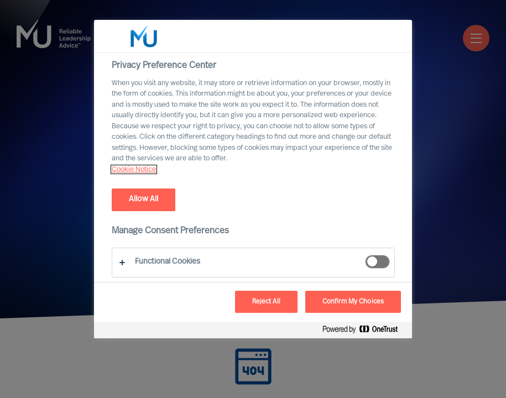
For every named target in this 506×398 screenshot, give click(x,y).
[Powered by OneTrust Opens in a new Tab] (364, 331)
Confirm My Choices (353, 301)
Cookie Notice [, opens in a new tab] (134, 169)
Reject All (266, 301)
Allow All (143, 199)
